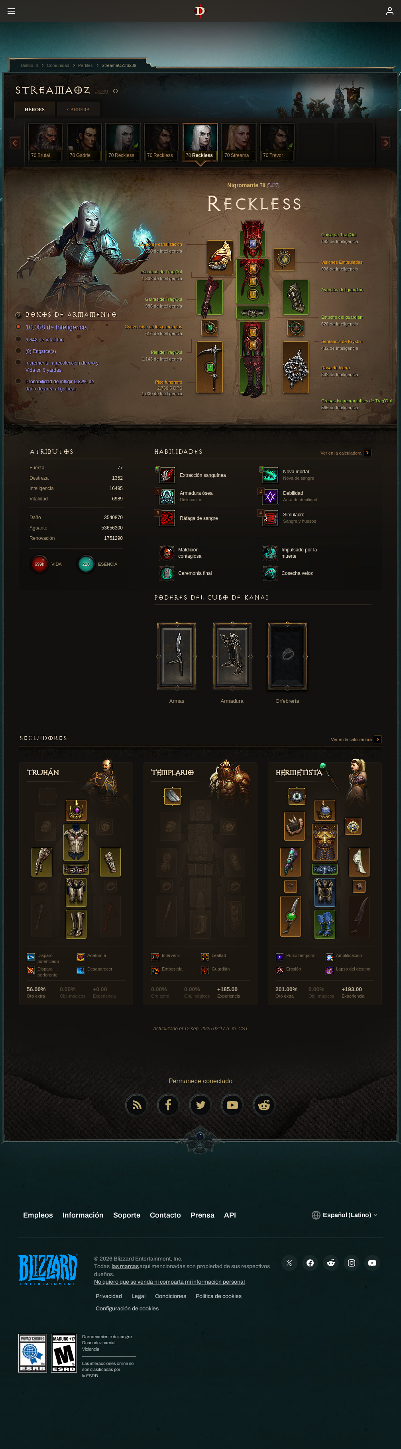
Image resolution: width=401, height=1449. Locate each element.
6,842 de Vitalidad (41, 339)
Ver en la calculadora (346, 453)
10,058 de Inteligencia (53, 327)
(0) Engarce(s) (37, 351)
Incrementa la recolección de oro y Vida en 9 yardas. (58, 366)
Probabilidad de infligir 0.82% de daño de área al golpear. (56, 385)
